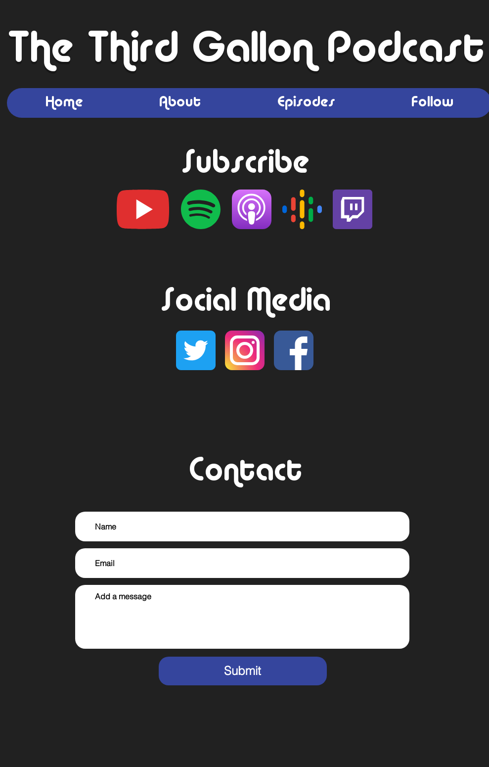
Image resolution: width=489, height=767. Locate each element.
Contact (245, 472)
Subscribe (244, 164)
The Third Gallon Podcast (244, 50)
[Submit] (243, 671)
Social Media (245, 302)
